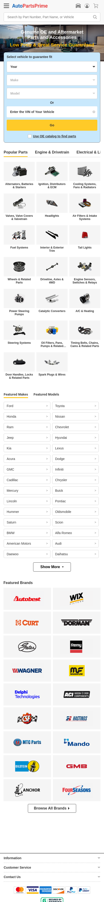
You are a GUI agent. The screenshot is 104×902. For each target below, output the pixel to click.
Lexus (59, 448)
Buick (59, 490)
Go (52, 125)
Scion (59, 522)
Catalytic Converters (52, 311)
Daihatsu (61, 554)
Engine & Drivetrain (52, 152)
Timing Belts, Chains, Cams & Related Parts (84, 344)
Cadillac (12, 480)
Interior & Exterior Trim (52, 249)
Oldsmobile (63, 512)
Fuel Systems (19, 247)
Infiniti (59, 469)
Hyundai (61, 437)
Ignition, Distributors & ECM (52, 185)
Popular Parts (16, 152)
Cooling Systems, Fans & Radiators (84, 185)
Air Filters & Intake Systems (84, 217)
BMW (10, 533)
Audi (58, 543)
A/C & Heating (84, 311)
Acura (11, 459)
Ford (10, 406)
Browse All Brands (52, 808)
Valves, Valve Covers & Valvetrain (19, 217)
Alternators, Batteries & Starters (19, 185)
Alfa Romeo (63, 533)
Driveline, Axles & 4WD (52, 281)
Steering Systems (19, 342)
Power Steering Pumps (19, 312)
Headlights (52, 215)
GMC (10, 469)
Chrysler (61, 480)
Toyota (60, 406)
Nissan (60, 416)
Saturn (11, 522)
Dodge (60, 459)
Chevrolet (62, 427)
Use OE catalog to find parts (52, 136)
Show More (52, 567)
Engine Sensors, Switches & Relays (84, 281)
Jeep (10, 437)
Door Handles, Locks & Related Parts (19, 376)
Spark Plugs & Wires (51, 374)
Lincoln (12, 501)
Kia (9, 448)
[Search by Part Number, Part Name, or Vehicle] (48, 17)
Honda (11, 416)
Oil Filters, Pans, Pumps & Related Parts (52, 344)
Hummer (13, 512)
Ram (10, 427)
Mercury (12, 490)
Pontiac (60, 501)
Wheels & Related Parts (19, 281)
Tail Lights (85, 247)
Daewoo (12, 554)
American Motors (19, 543)
